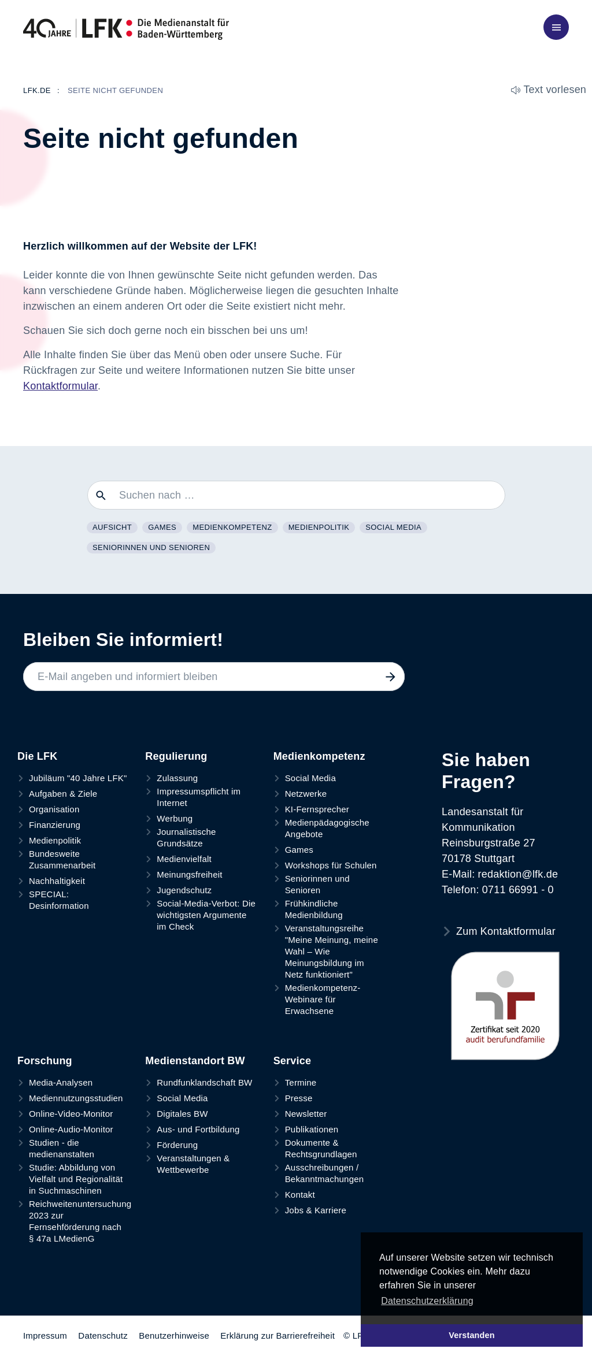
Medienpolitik (319, 527)
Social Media (393, 527)
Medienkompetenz (232, 527)
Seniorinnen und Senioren (151, 547)
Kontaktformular (60, 386)
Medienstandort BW (195, 1061)
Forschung (44, 1061)
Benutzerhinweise (174, 1335)
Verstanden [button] (472, 1335)
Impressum (45, 1335)
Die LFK (37, 756)
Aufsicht (112, 527)
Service (292, 1061)
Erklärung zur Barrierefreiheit (277, 1335)
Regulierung (176, 756)
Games (162, 527)
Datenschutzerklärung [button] (427, 1301)
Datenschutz (103, 1335)
